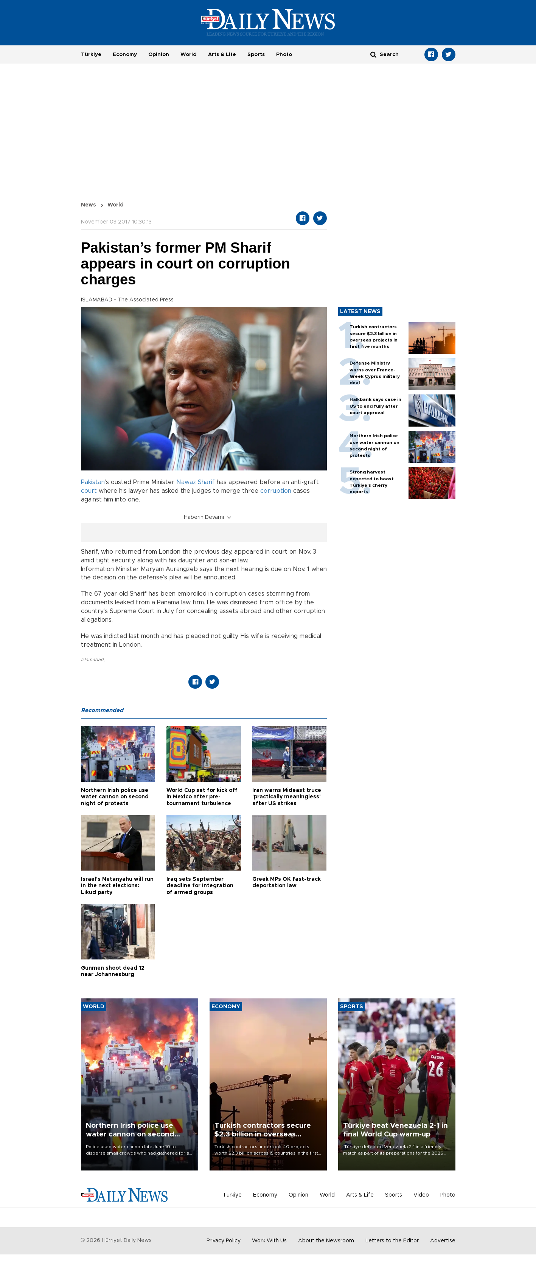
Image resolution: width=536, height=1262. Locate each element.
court (89, 491)
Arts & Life (222, 54)
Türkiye (91, 54)
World (188, 54)
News (88, 205)
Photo (284, 54)
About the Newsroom (326, 1240)
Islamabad (92, 659)
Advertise (442, 1240)
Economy (125, 54)
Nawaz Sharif (195, 482)
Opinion (158, 54)
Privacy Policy (224, 1240)
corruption (275, 491)
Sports (256, 54)
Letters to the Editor (392, 1240)
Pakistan (93, 482)
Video (421, 1195)
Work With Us (269, 1240)
